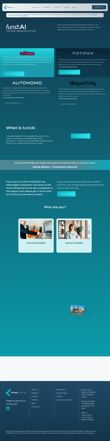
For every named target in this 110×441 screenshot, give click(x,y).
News (74, 7)
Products (46, 7)
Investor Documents (64, 400)
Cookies (59, 396)
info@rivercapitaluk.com (16, 401)
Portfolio (66, 7)
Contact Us (99, 7)
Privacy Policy (61, 393)
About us (34, 390)
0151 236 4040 (11, 404)
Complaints (60, 390)
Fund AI (56, 7)
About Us (35, 7)
